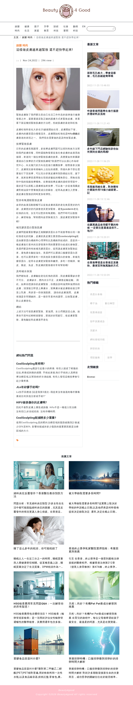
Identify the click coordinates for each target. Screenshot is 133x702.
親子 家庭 (36, 28)
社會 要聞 (65, 28)
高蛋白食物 (96, 294)
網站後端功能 (97, 339)
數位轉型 (110, 303)
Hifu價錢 (73, 133)
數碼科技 (75, 28)
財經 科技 (56, 28)
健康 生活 (27, 28)
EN (84, 26)
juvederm (68, 209)
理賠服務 (95, 357)
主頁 (16, 37)
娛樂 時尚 (17, 28)
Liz (17, 61)
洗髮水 (93, 330)
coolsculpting (68, 236)
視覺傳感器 (96, 312)
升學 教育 (46, 28)
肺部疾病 (95, 348)
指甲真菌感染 (97, 321)
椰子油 (93, 303)
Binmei (91, 377)
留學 (109, 357)
